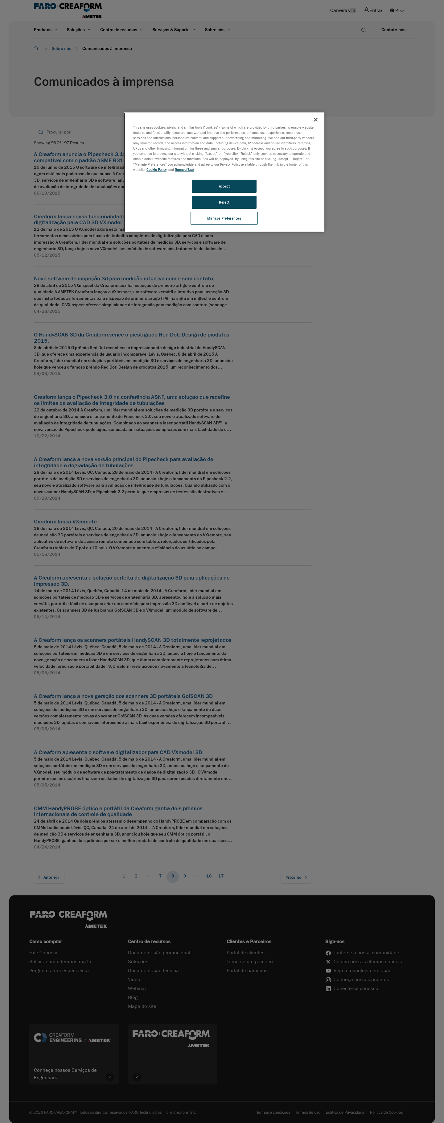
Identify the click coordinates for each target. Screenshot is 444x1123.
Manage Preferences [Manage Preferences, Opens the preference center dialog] (224, 218)
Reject (224, 202)
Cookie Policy (156, 169)
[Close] (316, 119)
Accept (224, 186)
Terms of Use (184, 169)
